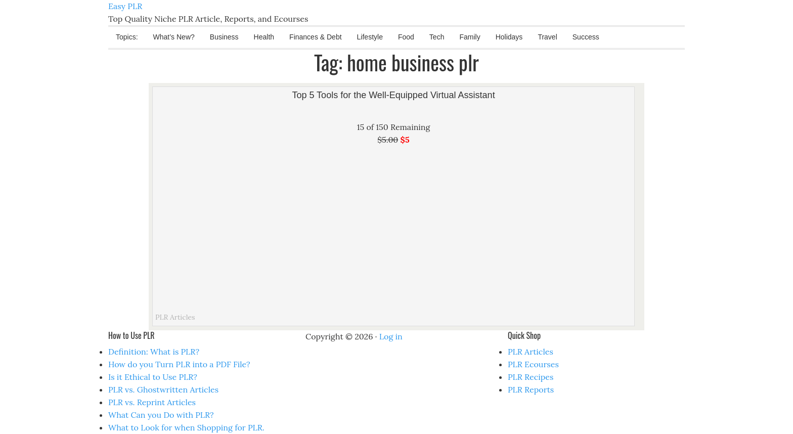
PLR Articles (175, 317)
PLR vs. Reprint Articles (152, 402)
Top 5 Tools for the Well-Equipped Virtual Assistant (393, 95)
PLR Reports (531, 389)
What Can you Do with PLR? (161, 415)
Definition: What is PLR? (153, 351)
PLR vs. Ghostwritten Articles (163, 389)
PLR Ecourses (533, 364)
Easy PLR (125, 6)
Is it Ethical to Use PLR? (152, 377)
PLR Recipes (530, 377)
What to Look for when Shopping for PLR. (186, 427)
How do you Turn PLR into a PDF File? (179, 364)
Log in (391, 336)
